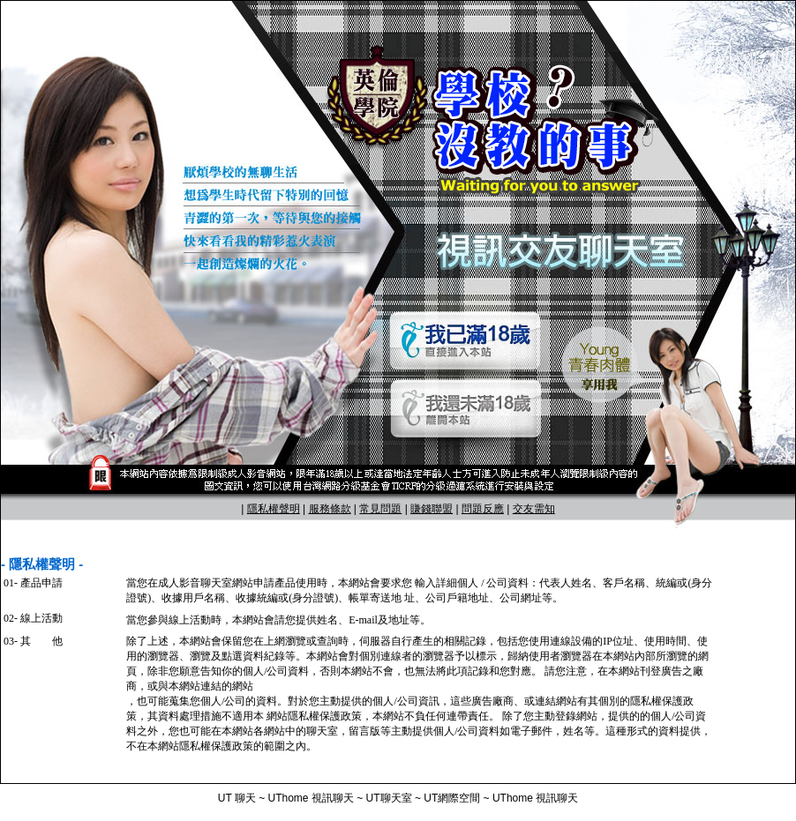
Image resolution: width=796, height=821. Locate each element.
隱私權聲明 (273, 509)
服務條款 (330, 509)
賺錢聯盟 (431, 509)
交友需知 (534, 509)
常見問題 (380, 509)
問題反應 (483, 509)
